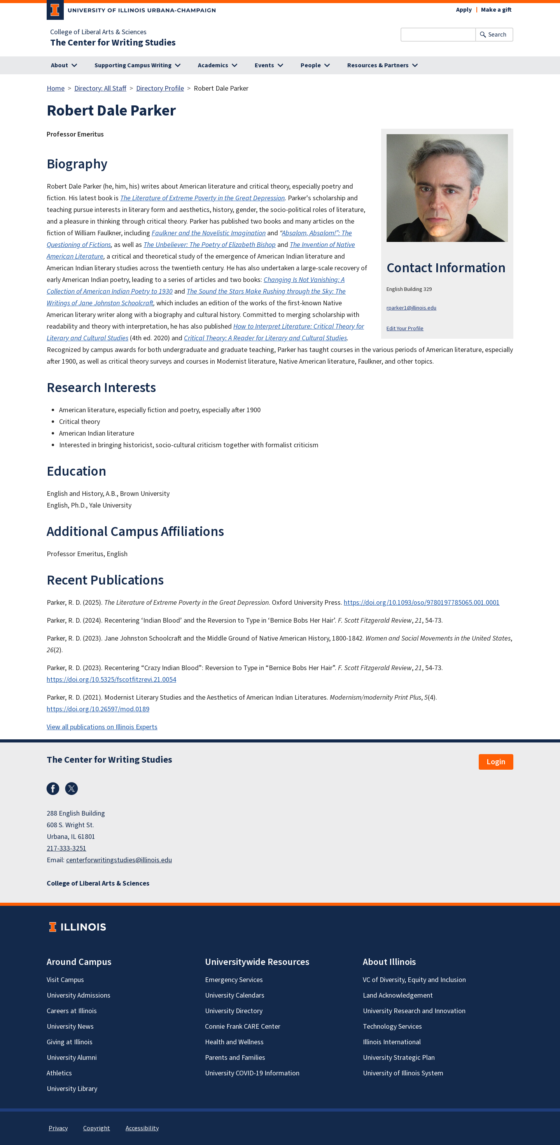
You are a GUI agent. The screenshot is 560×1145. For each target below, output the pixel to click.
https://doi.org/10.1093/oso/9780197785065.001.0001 (422, 603)
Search (497, 34)
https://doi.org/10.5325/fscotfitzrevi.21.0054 (111, 680)
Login (496, 761)
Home (56, 88)
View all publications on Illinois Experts (102, 727)
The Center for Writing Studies (113, 43)
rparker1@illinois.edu (411, 308)
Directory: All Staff (100, 88)
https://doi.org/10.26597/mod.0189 (98, 709)
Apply (464, 9)
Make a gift (496, 9)
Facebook (52, 788)
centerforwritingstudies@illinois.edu (119, 860)
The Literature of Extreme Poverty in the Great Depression (202, 198)
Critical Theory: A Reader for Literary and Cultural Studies (265, 338)
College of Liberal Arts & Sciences (98, 32)
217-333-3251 (66, 848)
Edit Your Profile (405, 328)
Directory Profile (160, 88)
